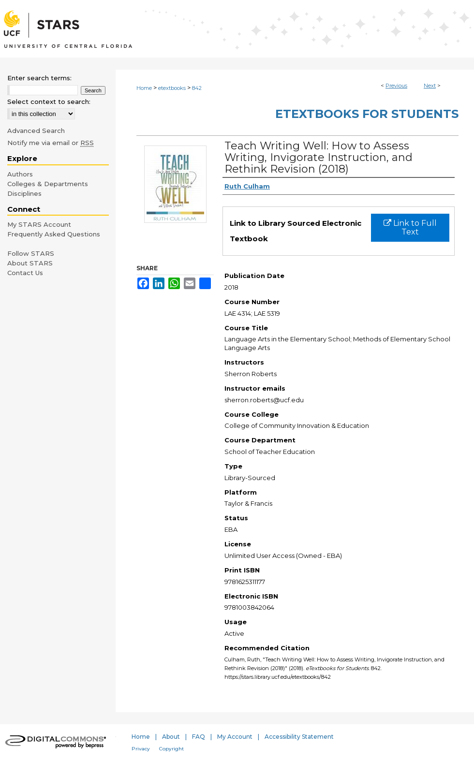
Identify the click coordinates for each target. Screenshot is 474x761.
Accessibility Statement (299, 736)
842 (197, 88)
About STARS (30, 263)
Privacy (141, 749)
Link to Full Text (410, 227)
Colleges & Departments (47, 184)
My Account (234, 736)
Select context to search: (48, 101)
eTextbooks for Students (367, 114)
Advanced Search (36, 130)
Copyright (171, 749)
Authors (20, 174)
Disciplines (24, 193)
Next (430, 85)
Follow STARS (30, 253)
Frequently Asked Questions (53, 234)
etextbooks (172, 88)
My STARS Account (39, 224)
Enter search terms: (39, 78)
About (171, 736)
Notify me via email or (50, 142)
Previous (396, 85)
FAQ (198, 736)
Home (144, 88)
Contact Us (25, 273)
